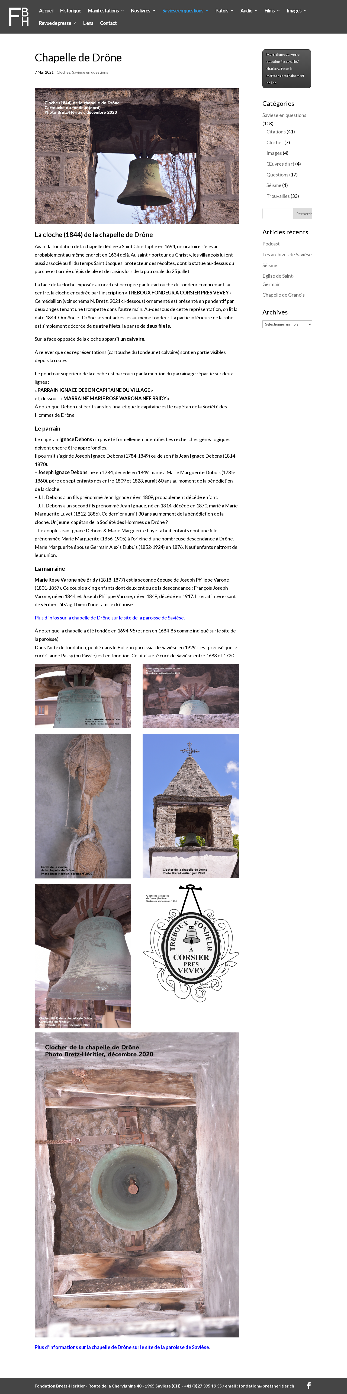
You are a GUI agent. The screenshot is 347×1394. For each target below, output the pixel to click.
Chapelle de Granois (283, 295)
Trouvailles (278, 196)
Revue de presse (55, 23)
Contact (108, 23)
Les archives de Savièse (287, 254)
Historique (70, 11)
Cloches (63, 72)
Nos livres (140, 11)
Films (270, 11)
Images (294, 11)
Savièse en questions (182, 11)
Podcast (271, 244)
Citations (276, 132)
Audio (246, 11)
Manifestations (103, 11)
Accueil (46, 11)
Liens (88, 23)
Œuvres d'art (280, 164)
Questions (277, 175)
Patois (222, 11)
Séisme (273, 185)
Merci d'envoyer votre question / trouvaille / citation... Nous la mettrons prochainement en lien (285, 69)
